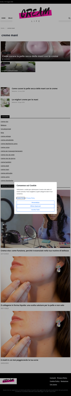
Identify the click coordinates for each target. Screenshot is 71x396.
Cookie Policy (21, 198)
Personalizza (35, 202)
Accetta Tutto (35, 210)
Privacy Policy (30, 198)
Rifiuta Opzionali (35, 206)
